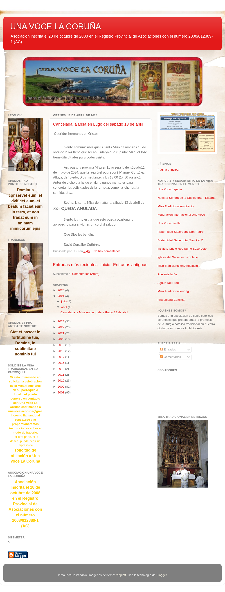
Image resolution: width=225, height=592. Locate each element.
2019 (61, 345)
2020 (61, 339)
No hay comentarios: (107, 251)
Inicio (105, 264)
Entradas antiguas (130, 264)
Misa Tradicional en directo (176, 206)
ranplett (121, 575)
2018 (61, 351)
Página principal (168, 169)
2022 (61, 327)
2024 (61, 296)
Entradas (168, 349)
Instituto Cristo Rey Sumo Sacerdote (182, 248)
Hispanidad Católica (171, 299)
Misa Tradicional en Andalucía (178, 265)
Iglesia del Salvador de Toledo (178, 257)
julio (64, 301)
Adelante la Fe (167, 274)
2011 (61, 374)
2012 (61, 369)
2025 (61, 290)
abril (64, 307)
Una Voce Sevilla (169, 223)
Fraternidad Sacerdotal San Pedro (181, 231)
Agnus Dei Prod (168, 283)
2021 (61, 333)
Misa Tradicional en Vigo (174, 291)
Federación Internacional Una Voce (181, 214)
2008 (61, 392)
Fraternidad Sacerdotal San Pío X (180, 240)
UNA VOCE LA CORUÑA (55, 26)
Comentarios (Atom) (85, 274)
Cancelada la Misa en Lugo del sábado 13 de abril (98, 124)
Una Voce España (170, 189)
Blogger (161, 575)
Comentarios (170, 357)
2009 (61, 386)
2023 (61, 321)
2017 (61, 357)
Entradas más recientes (75, 264)
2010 (61, 380)
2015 (61, 362)
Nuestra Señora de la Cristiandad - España (186, 197)
